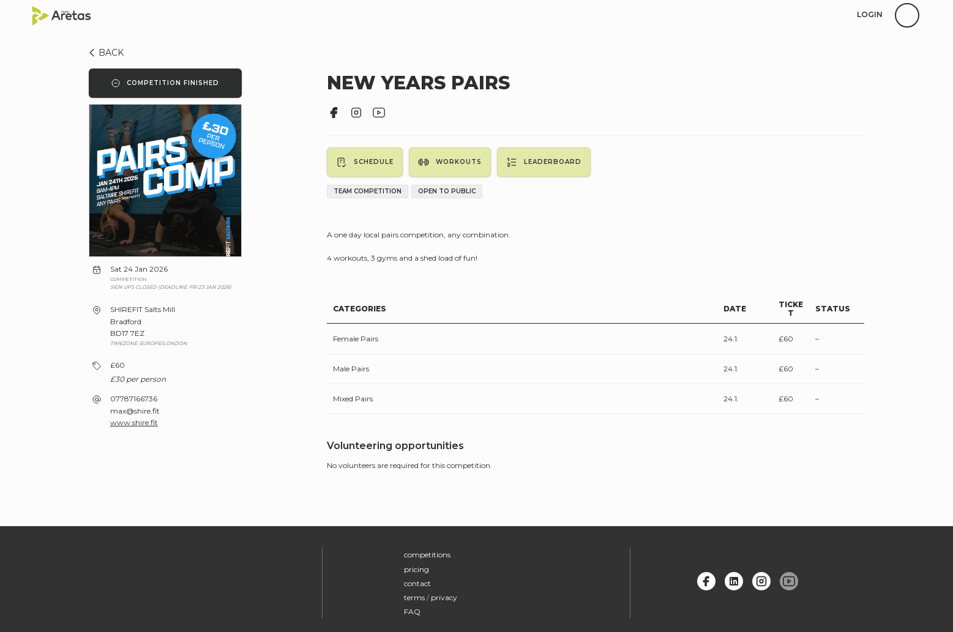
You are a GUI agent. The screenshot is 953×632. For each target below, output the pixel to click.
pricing (416, 566)
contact (417, 581)
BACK (104, 52)
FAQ (412, 609)
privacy (444, 595)
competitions (427, 552)
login (870, 14)
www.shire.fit (134, 422)
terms (414, 595)
